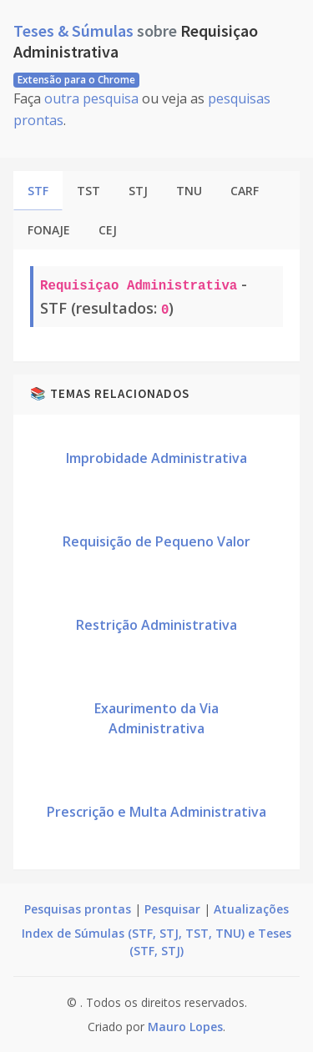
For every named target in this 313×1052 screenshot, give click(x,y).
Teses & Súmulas (75, 30)
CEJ (107, 230)
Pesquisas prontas (77, 909)
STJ (138, 191)
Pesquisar (172, 909)
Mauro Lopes (185, 1026)
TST (88, 191)
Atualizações (251, 909)
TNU (189, 191)
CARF (244, 191)
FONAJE (49, 230)
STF (38, 191)
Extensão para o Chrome (76, 80)
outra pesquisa (91, 98)
